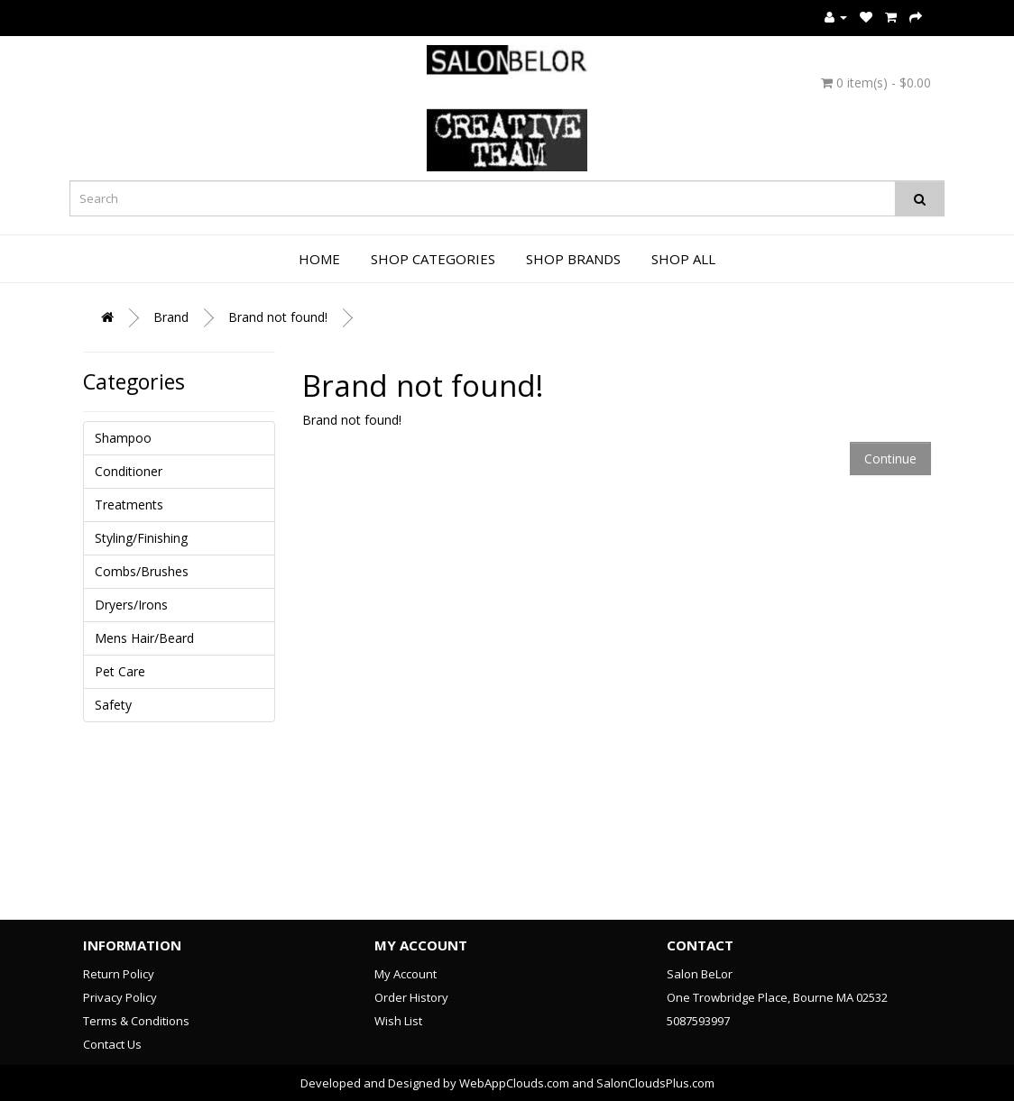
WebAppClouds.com (514, 1083)
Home (319, 259)
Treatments (129, 504)
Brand (171, 317)
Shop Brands (573, 259)
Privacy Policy (120, 997)
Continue (890, 458)
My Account (405, 974)
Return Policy (118, 974)
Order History (411, 997)
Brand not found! (277, 317)
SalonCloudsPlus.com (655, 1083)
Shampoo (123, 437)
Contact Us (112, 1044)
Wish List (398, 1021)
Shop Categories (433, 259)
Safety (113, 704)
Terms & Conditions (136, 1021)
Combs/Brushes (142, 571)
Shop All (683, 259)
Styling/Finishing (141, 537)
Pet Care (120, 671)
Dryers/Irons (131, 604)
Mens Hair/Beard (144, 638)
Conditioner (128, 471)
